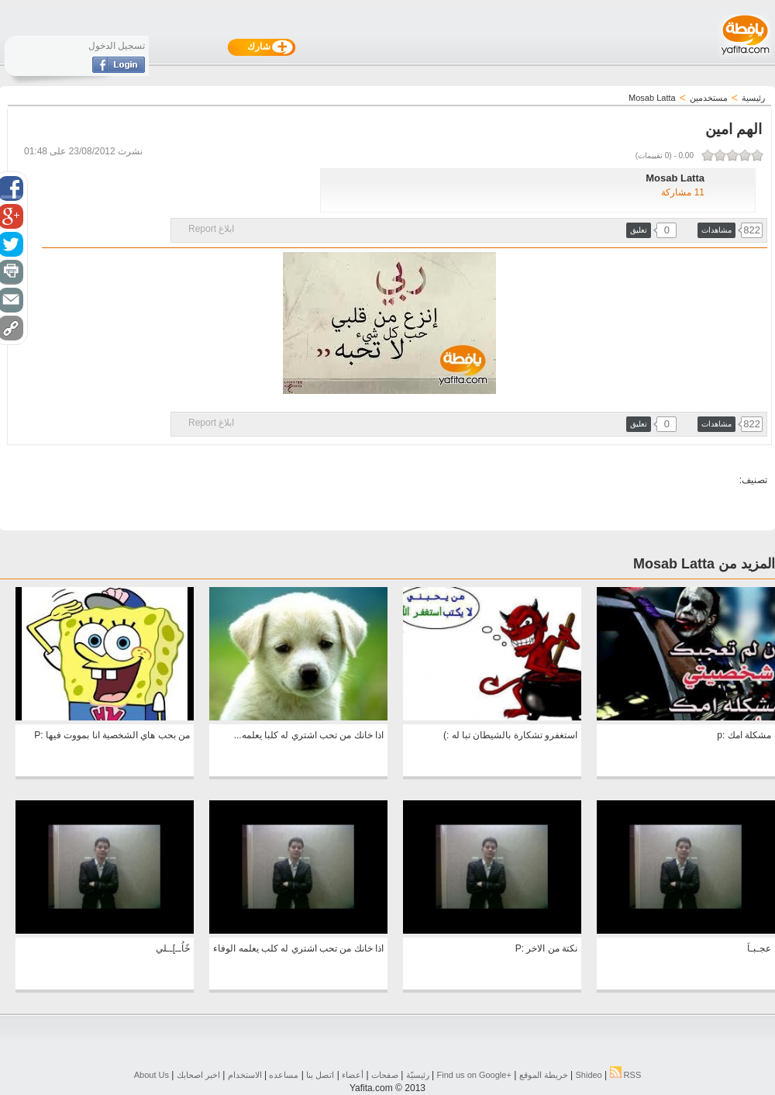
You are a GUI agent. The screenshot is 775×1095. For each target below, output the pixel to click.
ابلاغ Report (211, 228)
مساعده (283, 1074)
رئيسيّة (417, 1074)
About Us (151, 1074)
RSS (626, 1074)
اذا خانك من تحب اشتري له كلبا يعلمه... (309, 735)
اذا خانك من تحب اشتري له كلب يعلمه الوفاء (298, 948)
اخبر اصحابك (198, 1074)
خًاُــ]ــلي (173, 948)
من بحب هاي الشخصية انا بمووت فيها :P (112, 735)
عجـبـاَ (759, 948)
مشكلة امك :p (744, 735)
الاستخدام (245, 1074)
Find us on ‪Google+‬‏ (474, 1074)
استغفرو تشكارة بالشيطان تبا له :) (510, 735)
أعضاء (352, 1074)
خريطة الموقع (543, 1074)
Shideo (588, 1074)
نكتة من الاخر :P (546, 948)
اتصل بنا (320, 1074)
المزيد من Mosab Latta (704, 564)
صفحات (384, 1074)
